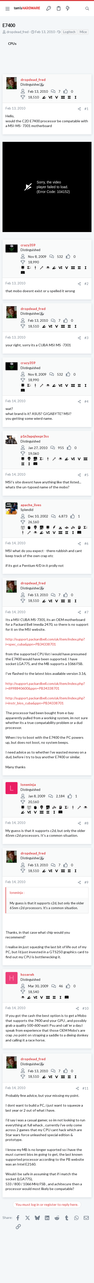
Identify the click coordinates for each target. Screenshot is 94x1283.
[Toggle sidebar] (77, 8)
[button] (8, 8)
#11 (85, 1088)
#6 (86, 544)
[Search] (87, 8)
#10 (85, 1008)
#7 (86, 612)
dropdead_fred (18, 32)
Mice (83, 32)
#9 (86, 882)
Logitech (69, 32)
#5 (86, 475)
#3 (86, 338)
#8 (86, 823)
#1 (86, 109)
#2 (86, 284)
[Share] (79, 108)
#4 (86, 401)
